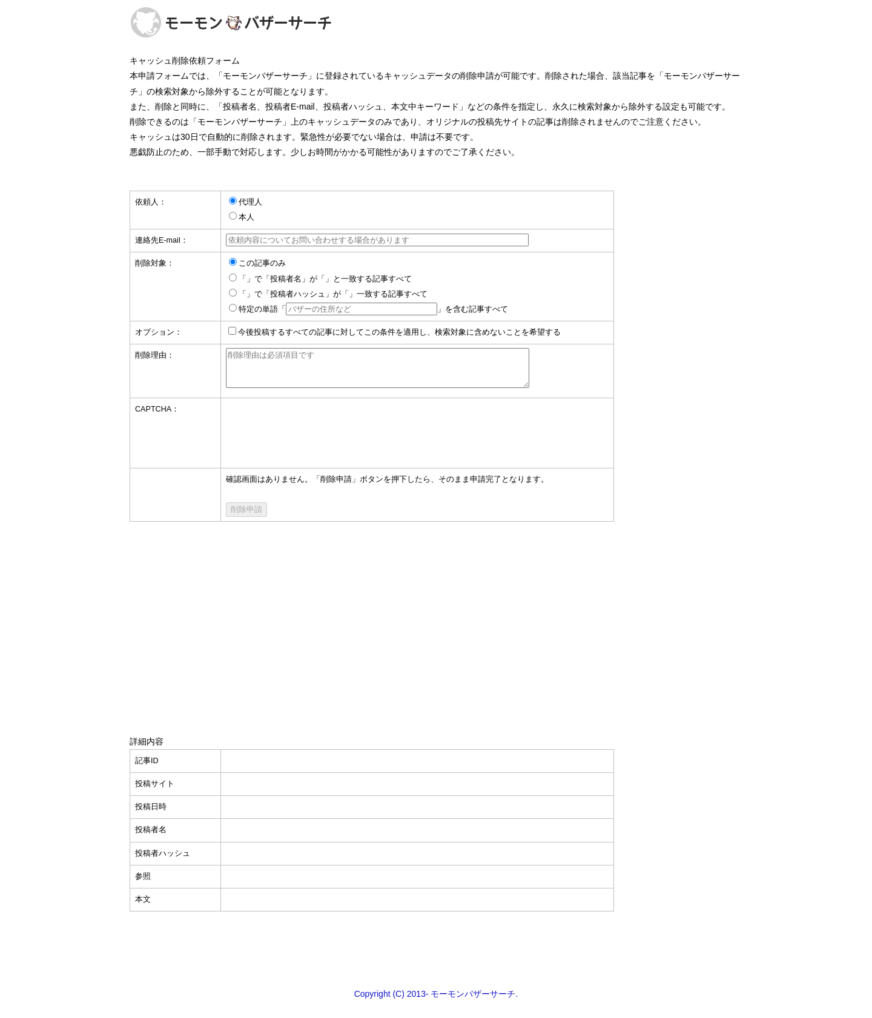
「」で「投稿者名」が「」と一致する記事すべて (325, 279)
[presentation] (318, 432)
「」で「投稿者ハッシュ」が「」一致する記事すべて (333, 294)
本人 (246, 217)
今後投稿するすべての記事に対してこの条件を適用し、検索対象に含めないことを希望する (399, 332)
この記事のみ (262, 263)
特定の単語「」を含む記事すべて (373, 309)
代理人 (250, 202)
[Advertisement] (436, 620)
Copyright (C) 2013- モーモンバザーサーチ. (436, 1001)
